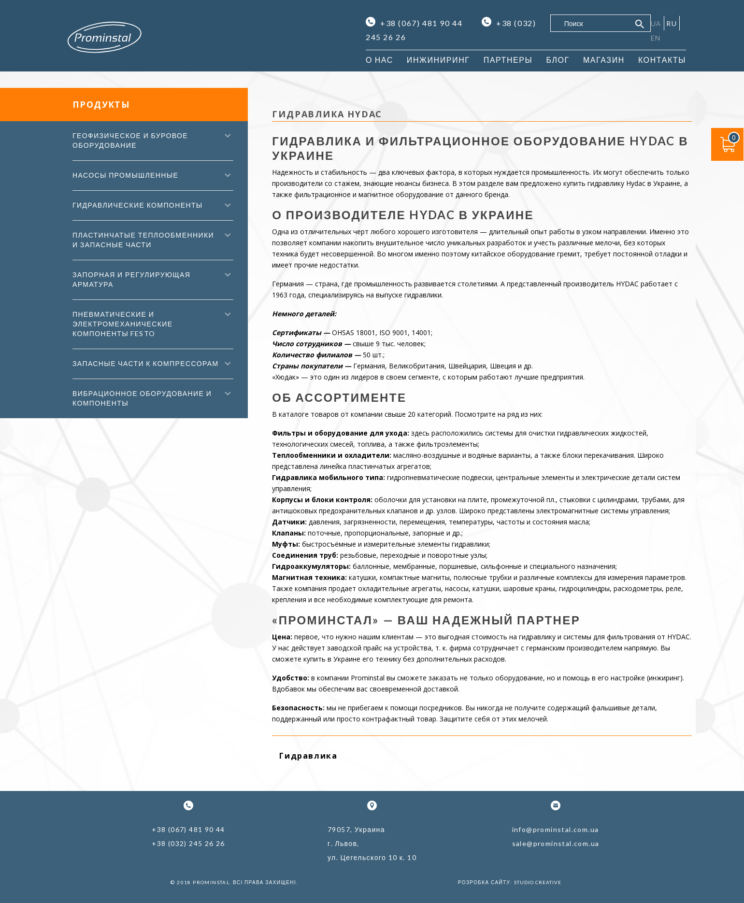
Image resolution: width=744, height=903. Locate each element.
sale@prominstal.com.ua (556, 843)
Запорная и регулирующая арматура (131, 279)
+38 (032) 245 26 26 (188, 843)
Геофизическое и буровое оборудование (130, 140)
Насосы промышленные (125, 175)
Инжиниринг (438, 59)
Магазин (604, 59)
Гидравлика (308, 755)
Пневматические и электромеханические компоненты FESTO (122, 324)
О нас (379, 59)
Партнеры (508, 59)
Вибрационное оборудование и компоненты (142, 398)
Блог (558, 59)
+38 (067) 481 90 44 (415, 23)
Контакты (662, 59)
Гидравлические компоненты (137, 205)
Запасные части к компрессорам (145, 363)
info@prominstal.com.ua (555, 829)
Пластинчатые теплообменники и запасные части (143, 240)
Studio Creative (537, 882)
